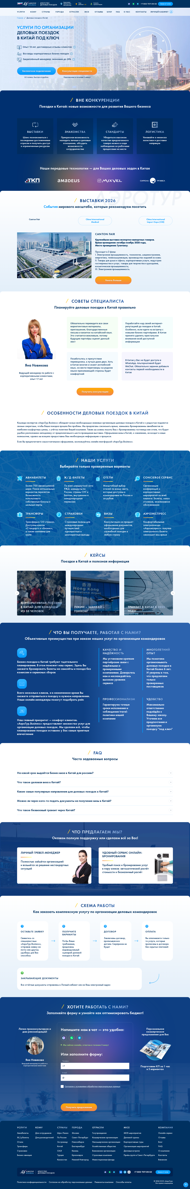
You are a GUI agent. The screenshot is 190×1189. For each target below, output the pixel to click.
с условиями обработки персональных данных (92, 1086)
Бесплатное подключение (36, 71)
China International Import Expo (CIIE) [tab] (155, 220)
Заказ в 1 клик (165, 4)
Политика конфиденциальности (31, 1182)
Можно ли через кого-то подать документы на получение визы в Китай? (64, 801)
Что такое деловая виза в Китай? (39, 782)
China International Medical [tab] (95, 220)
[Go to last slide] (17, 593)
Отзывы (99, 12)
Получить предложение (79, 1107)
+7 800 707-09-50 (149, 4)
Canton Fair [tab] (34, 219)
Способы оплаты (123, 1182)
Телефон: (65, 1061)
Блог (109, 12)
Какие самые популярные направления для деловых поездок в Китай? (63, 791)
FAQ (118, 12)
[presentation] (79, 1096)
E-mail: (64, 1073)
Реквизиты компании (104, 1182)
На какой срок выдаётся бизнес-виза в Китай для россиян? (55, 773)
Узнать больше (113, 280)
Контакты (141, 12)
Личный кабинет (159, 12)
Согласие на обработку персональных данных (70, 1182)
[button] (22, 12)
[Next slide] (173, 593)
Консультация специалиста (77, 71)
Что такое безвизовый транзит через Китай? (46, 810)
